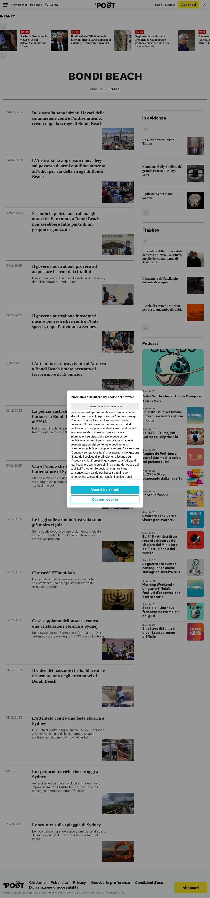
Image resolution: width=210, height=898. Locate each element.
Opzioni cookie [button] (105, 499)
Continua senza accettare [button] (105, 406)
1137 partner (85, 468)
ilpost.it (108, 472)
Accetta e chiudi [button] (105, 490)
